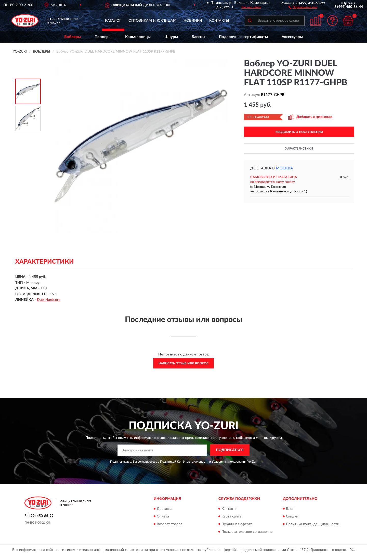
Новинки (193, 20)
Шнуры (171, 37)
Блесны (198, 37)
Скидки (292, 516)
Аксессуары (292, 37)
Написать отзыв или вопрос (183, 363)
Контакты (219, 20)
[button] (303, 6)
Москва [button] (284, 168)
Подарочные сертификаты (243, 37)
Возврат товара (169, 524)
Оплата (163, 516)
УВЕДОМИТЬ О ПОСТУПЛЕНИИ (299, 131)
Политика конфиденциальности (312, 524)
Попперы (103, 37)
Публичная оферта (236, 524)
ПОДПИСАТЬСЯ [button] (230, 450)
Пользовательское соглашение (246, 532)
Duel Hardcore (48, 300)
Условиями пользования (229, 461)
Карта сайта (231, 516)
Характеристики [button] (299, 148)
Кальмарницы (138, 37)
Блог (290, 509)
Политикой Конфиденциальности (184, 461)
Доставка (164, 509)
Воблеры (72, 37)
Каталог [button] (113, 20)
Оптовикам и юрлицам (152, 20)
